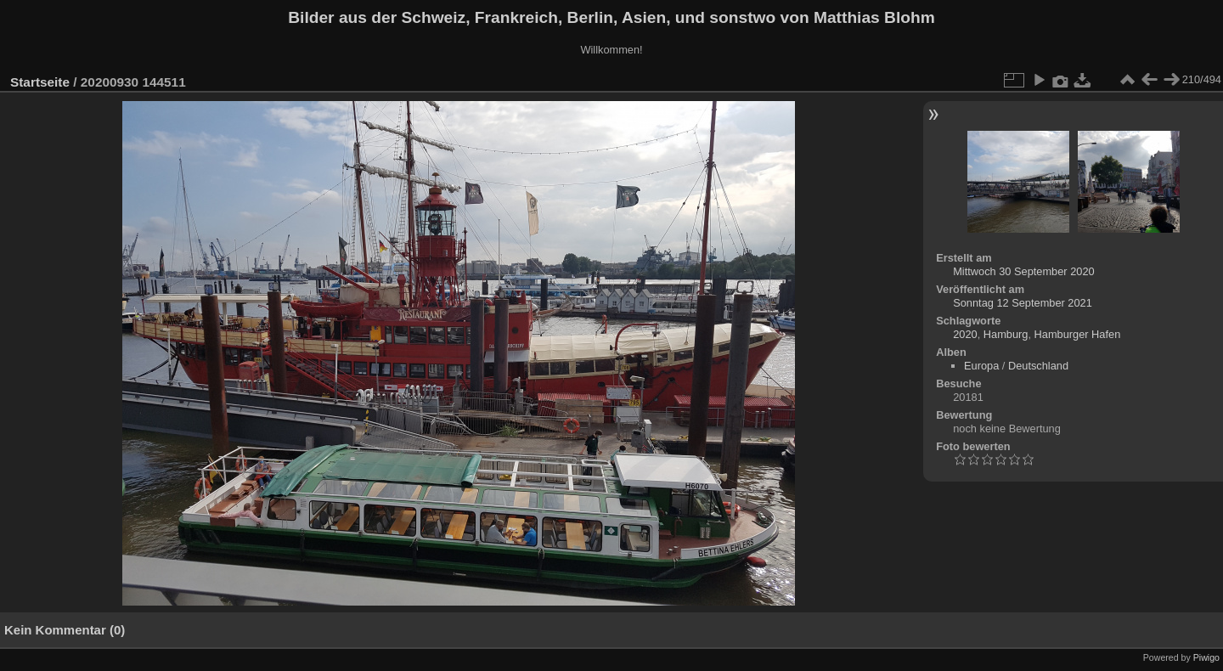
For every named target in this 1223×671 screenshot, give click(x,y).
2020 (965, 334)
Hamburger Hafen (1077, 334)
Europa (981, 365)
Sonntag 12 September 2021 (1022, 302)
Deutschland (1038, 365)
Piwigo (1206, 657)
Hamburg (1006, 334)
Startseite (40, 82)
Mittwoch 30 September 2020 (1023, 271)
